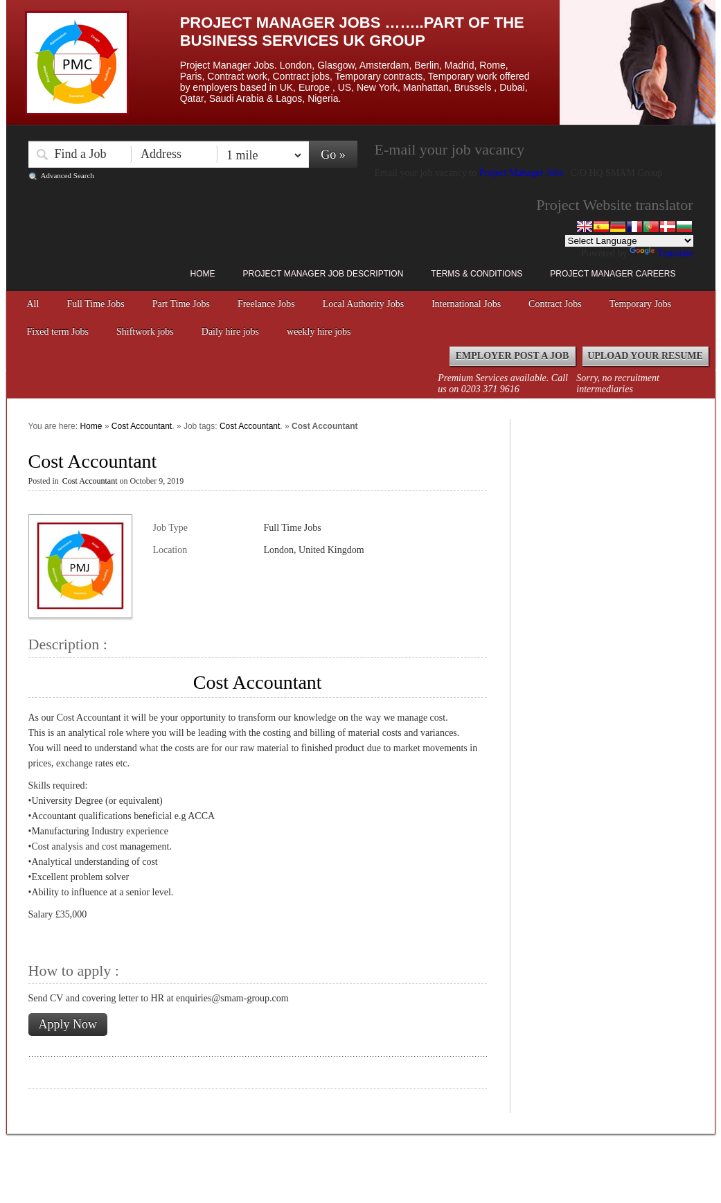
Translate (661, 253)
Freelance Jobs (266, 304)
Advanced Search (67, 175)
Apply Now (68, 1024)
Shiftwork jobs (145, 331)
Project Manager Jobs (522, 173)
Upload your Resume (645, 356)
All (33, 304)
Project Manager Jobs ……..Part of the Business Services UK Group (352, 31)
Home (202, 274)
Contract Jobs (555, 304)
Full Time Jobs (95, 304)
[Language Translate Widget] (629, 241)
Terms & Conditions (476, 274)
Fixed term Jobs (58, 331)
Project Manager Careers (612, 274)
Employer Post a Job (512, 356)
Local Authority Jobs (363, 304)
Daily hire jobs (230, 331)
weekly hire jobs (319, 331)
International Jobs (466, 304)
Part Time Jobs (181, 304)
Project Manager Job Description (323, 274)
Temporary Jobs (640, 304)
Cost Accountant (142, 426)
